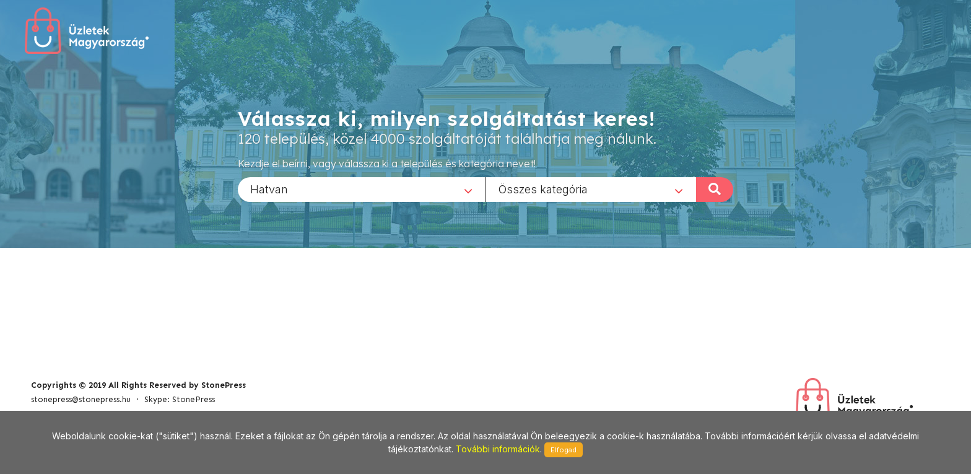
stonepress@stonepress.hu (81, 399)
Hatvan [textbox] (269, 188)
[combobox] (362, 189)
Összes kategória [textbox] (543, 188)
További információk (498, 449)
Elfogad (564, 449)
